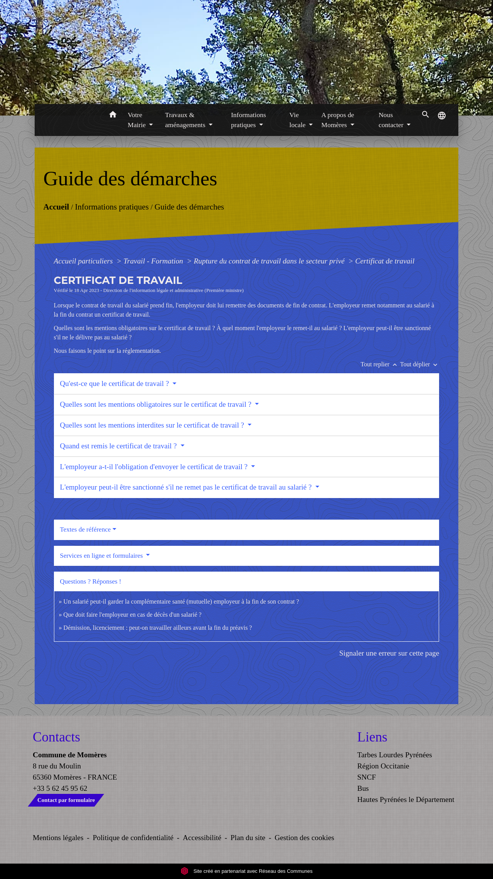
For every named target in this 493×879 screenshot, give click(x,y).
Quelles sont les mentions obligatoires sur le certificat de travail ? (156, 404)
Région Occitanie (383, 766)
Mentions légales (58, 838)
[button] (113, 115)
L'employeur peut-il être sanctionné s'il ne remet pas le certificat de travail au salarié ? (187, 487)
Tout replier (380, 364)
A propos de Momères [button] (337, 120)
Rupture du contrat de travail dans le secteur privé (270, 261)
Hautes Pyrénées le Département (405, 799)
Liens (372, 737)
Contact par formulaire (66, 800)
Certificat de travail (384, 261)
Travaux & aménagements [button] (186, 120)
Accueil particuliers (84, 261)
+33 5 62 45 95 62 (60, 788)
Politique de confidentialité (133, 838)
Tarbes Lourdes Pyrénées (394, 755)
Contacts (56, 737)
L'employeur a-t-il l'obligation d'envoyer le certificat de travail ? (155, 467)
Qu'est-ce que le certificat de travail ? (115, 383)
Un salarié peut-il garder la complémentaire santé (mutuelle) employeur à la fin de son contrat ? (181, 601)
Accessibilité (202, 838)
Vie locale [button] (298, 120)
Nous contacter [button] (392, 120)
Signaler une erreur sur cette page (389, 653)
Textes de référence (85, 529)
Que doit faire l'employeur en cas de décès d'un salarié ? (133, 614)
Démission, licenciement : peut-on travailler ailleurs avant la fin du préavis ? (158, 627)
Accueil (56, 206)
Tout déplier (419, 364)
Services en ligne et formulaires (102, 555)
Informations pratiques (112, 206)
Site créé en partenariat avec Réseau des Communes (247, 871)
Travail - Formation (154, 261)
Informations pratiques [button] (248, 120)
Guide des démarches (189, 206)
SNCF (366, 777)
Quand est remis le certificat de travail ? (119, 446)
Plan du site (248, 838)
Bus (363, 788)
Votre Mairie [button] (138, 120)
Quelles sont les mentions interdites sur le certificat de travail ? (153, 425)
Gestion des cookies (304, 838)
